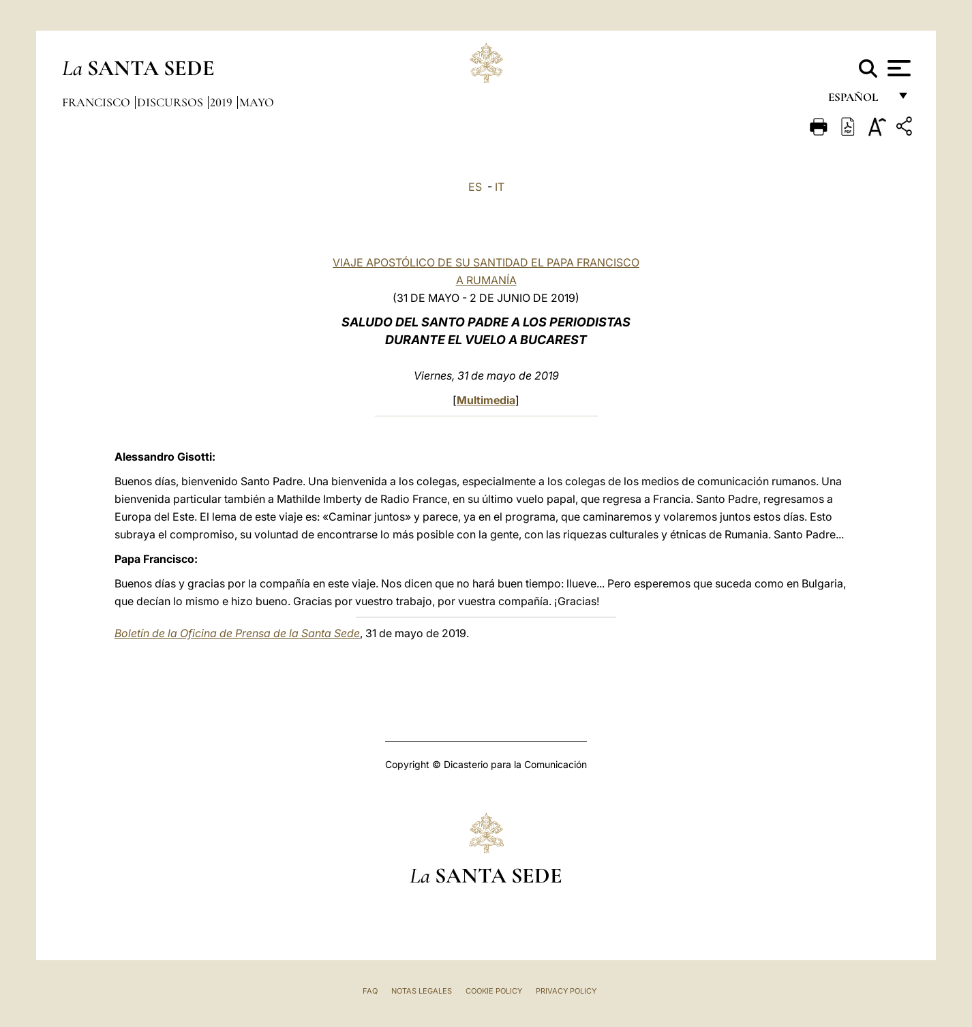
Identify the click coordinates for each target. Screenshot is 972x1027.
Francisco (97, 102)
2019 (222, 102)
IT (499, 187)
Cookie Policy (494, 991)
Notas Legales (421, 991)
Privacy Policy (566, 991)
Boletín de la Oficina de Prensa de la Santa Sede (237, 633)
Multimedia (486, 400)
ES (475, 187)
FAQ (370, 991)
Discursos (171, 102)
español (858, 100)
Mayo (256, 102)
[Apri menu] (897, 68)
